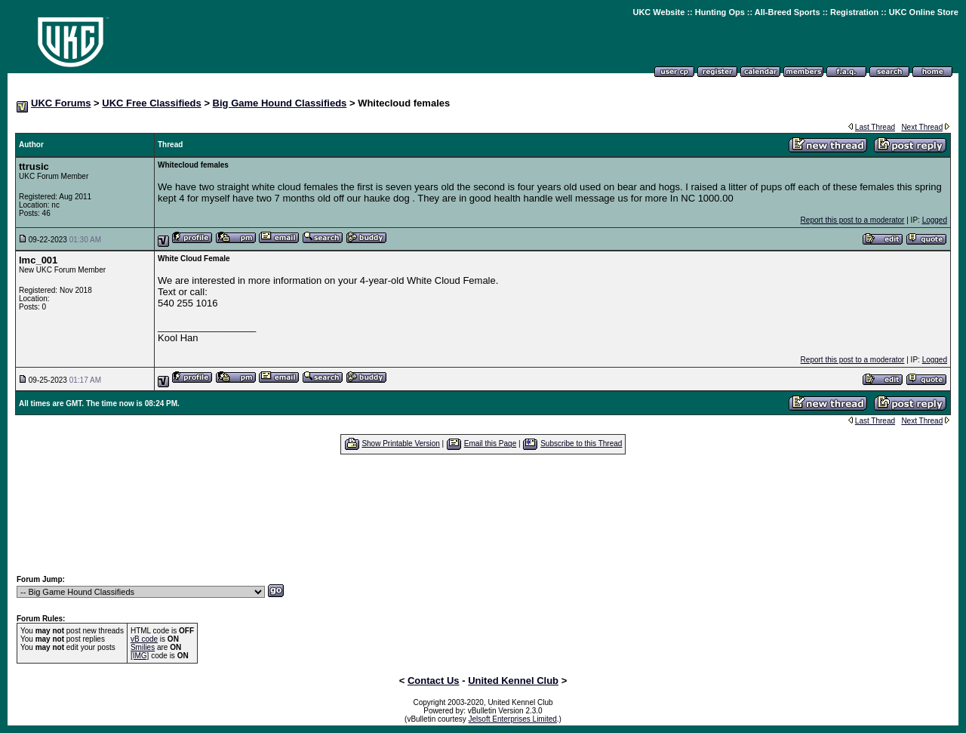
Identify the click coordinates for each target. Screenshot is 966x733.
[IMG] (140, 655)
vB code (144, 639)
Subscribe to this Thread (581, 443)
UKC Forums (61, 103)
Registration (854, 12)
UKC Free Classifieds (152, 103)
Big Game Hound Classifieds (280, 103)
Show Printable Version (400, 443)
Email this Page (490, 443)
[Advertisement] (483, 514)
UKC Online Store (923, 12)
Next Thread (922, 127)
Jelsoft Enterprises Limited (513, 719)
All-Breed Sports (787, 12)
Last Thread (875, 127)
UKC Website (658, 12)
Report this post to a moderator (853, 220)
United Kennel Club (513, 680)
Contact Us (434, 680)
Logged (934, 220)
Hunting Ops (720, 12)
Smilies (143, 647)
